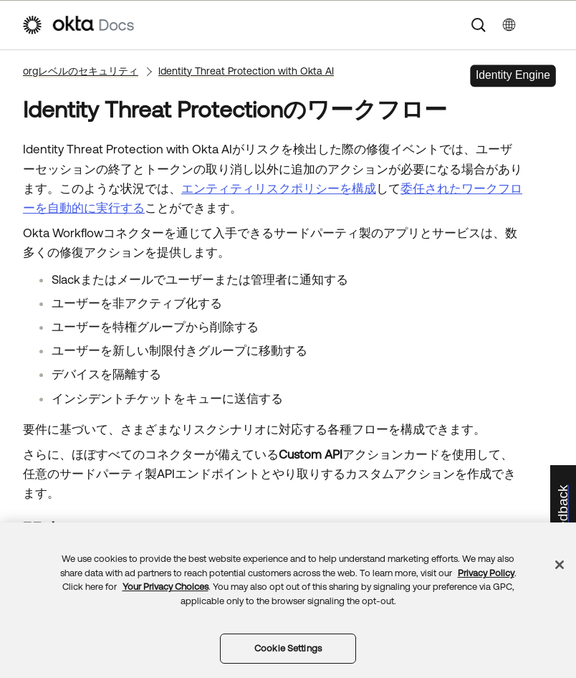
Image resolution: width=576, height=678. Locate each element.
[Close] (559, 565)
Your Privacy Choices (165, 586)
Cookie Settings (288, 648)
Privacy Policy (486, 573)
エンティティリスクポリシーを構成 (278, 188)
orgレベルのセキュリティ (80, 71)
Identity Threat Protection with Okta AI (246, 71)
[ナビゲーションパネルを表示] (547, 25)
